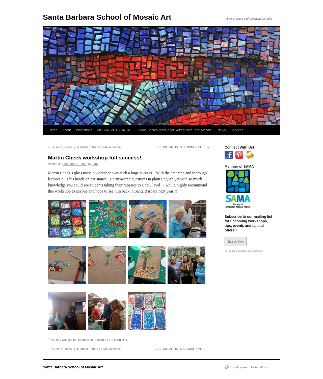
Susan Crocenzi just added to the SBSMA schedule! (85, 147)
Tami (95, 164)
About (66, 130)
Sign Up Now (235, 241)
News (222, 130)
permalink (120, 340)
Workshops (84, 130)
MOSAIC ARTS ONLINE (115, 130)
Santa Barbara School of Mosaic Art (107, 17)
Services (237, 130)
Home (52, 130)
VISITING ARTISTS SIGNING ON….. (182, 147)
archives (87, 340)
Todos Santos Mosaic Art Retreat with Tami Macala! (175, 130)
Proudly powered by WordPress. (249, 367)
